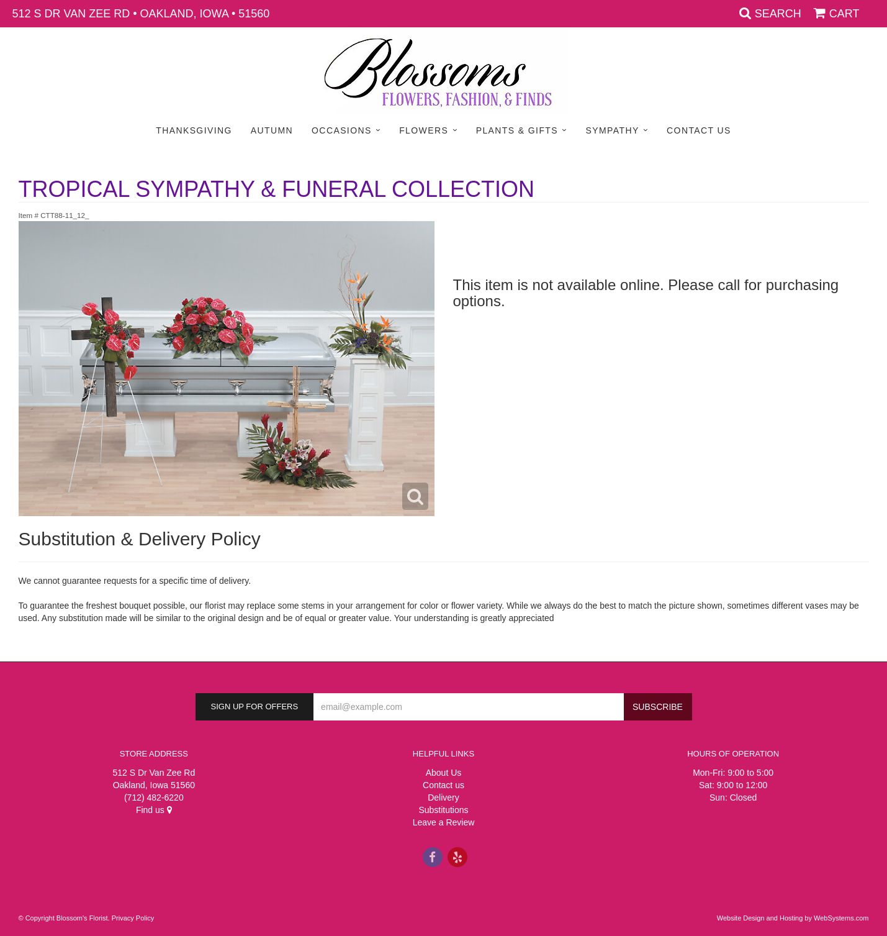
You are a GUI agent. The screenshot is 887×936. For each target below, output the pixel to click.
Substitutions (443, 810)
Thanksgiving (194, 130)
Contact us (443, 785)
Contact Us (699, 130)
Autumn (272, 130)
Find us (154, 810)
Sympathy (612, 130)
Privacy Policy (133, 918)
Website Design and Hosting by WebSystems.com (793, 918)
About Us (444, 773)
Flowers (423, 130)
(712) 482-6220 (154, 797)
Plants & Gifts (517, 130)
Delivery (443, 797)
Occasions (342, 130)
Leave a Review (444, 822)
